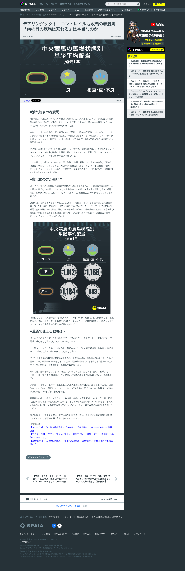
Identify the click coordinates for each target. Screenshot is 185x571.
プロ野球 (39, 10)
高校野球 (89, 10)
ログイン (159, 4)
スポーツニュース (106, 10)
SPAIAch (159, 10)
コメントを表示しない (109, 499)
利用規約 (46, 534)
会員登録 (147, 4)
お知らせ (126, 534)
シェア (27, 101)
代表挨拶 (75, 534)
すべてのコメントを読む (68, 506)
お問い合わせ (139, 534)
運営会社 (114, 534)
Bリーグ (65, 10)
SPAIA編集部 (116, 36)
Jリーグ (52, 10)
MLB (77, 10)
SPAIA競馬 (25, 542)
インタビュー (126, 10)
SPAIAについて (60, 534)
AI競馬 (143, 10)
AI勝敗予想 (25, 10)
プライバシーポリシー (29, 534)
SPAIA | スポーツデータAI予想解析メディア (43, 548)
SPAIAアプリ (100, 534)
